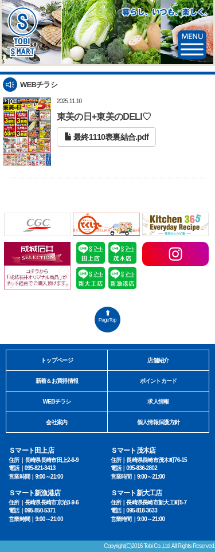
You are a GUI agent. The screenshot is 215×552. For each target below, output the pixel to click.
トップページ (57, 360)
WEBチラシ (56, 401)
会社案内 (56, 422)
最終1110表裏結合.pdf (106, 137)
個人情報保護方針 (158, 422)
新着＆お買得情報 (57, 381)
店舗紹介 (158, 360)
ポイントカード (158, 381)
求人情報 (158, 401)
